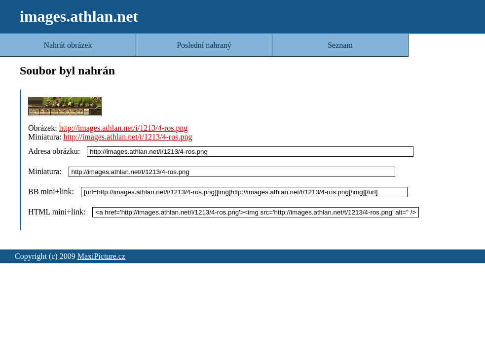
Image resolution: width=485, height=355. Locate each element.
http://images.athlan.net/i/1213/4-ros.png (123, 128)
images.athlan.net (79, 16)
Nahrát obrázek (67, 45)
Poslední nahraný (204, 45)
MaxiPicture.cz (101, 256)
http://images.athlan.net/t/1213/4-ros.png (128, 137)
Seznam (340, 45)
